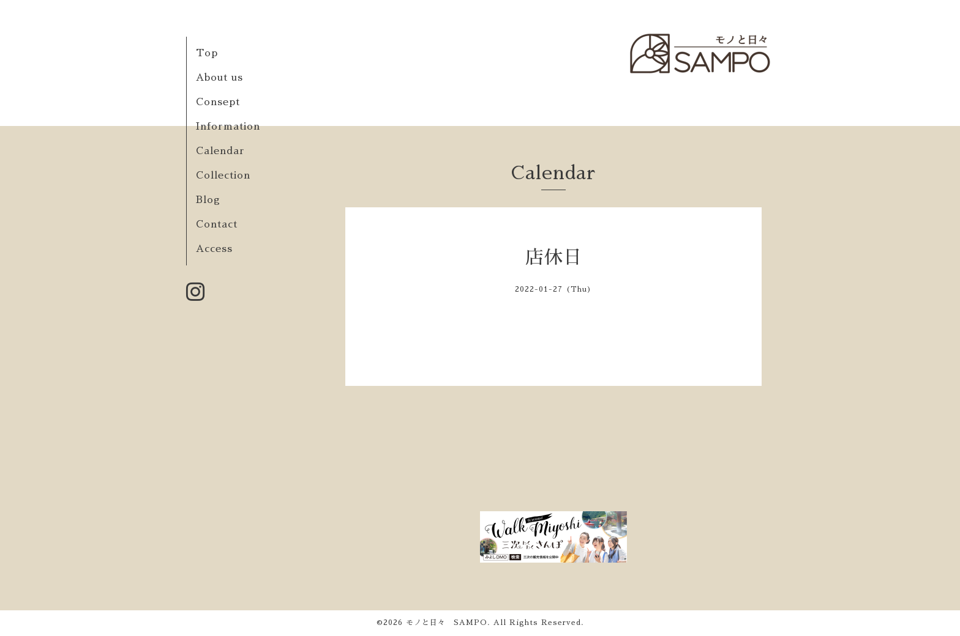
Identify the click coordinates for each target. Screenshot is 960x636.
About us (219, 78)
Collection (223, 175)
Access (214, 249)
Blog (208, 200)
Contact (217, 224)
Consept (218, 102)
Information (228, 126)
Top (207, 53)
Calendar (220, 151)
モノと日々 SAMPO (446, 622)
